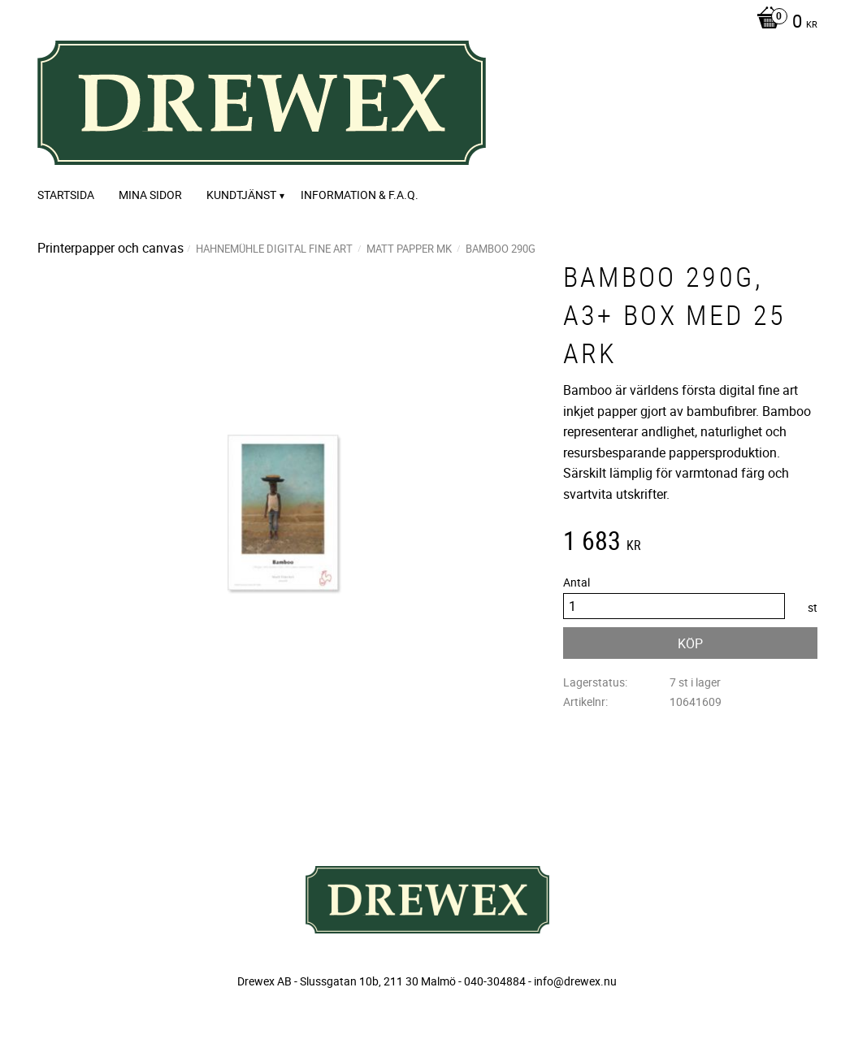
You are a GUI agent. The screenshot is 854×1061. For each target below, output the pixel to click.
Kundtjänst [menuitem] (241, 194)
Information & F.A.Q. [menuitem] (359, 194)
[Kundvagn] (782, 22)
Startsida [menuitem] (65, 194)
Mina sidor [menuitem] (150, 194)
